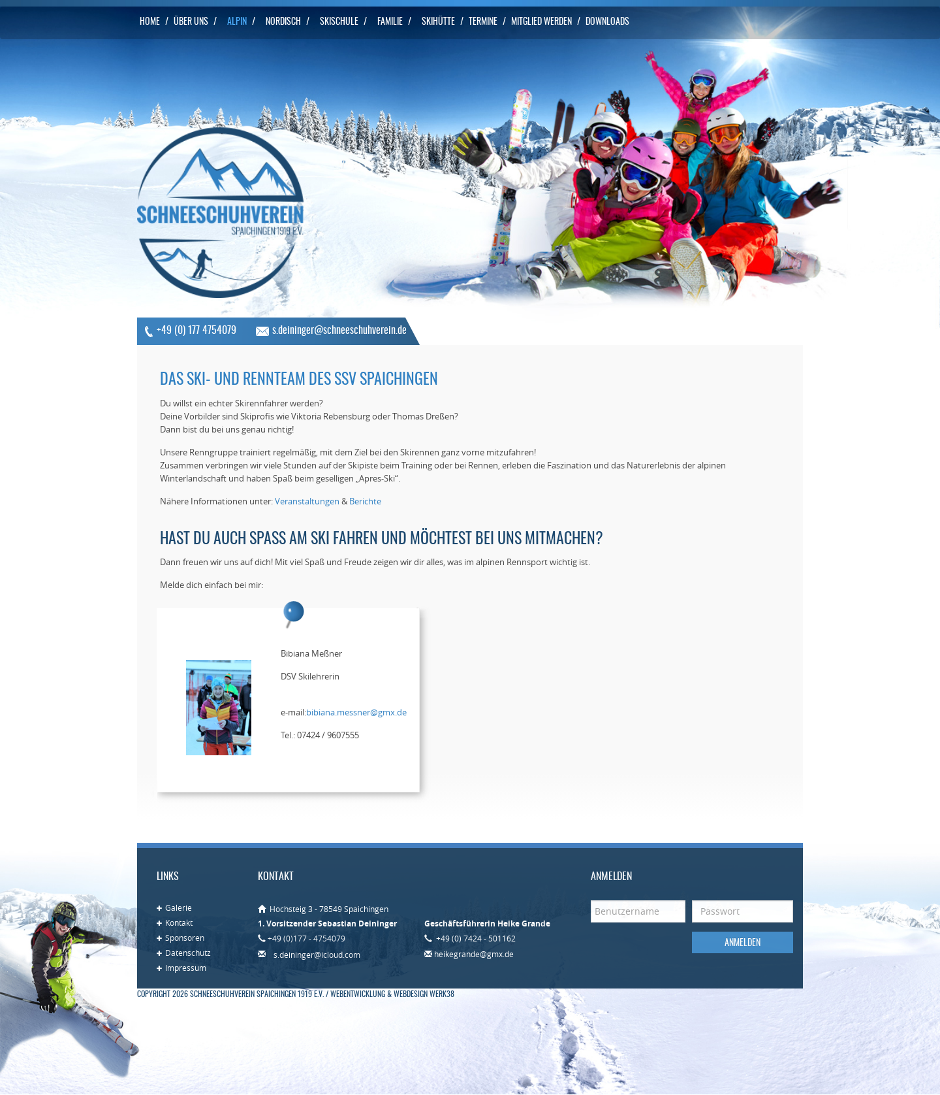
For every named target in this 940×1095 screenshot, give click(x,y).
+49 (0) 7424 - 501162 (475, 938)
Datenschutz (188, 952)
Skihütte (438, 22)
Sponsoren (184, 937)
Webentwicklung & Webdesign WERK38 (392, 994)
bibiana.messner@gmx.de (356, 712)
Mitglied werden (541, 22)
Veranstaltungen (307, 501)
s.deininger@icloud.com (317, 954)
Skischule (339, 22)
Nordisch (283, 22)
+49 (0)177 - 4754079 (306, 938)
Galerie (178, 907)
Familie (390, 22)
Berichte (365, 501)
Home (150, 22)
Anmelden (742, 943)
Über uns (191, 22)
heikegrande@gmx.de (474, 954)
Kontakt (179, 922)
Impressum (185, 967)
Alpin (237, 22)
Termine (483, 22)
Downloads (607, 22)
